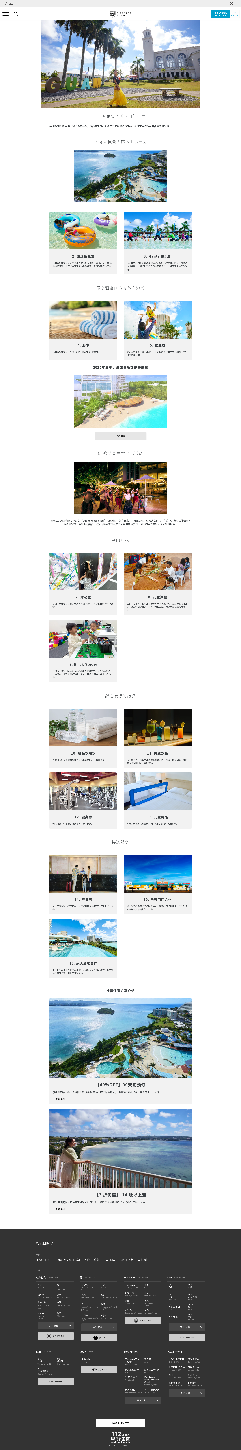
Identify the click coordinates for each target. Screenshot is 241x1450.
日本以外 (143, 1259)
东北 (50, 1259)
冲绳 (131, 1259)
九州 (121, 1259)
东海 (87, 1259)
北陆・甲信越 (64, 1259)
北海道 (39, 1259)
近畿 (96, 1259)
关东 (78, 1259)
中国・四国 (109, 1259)
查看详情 (120, 435)
